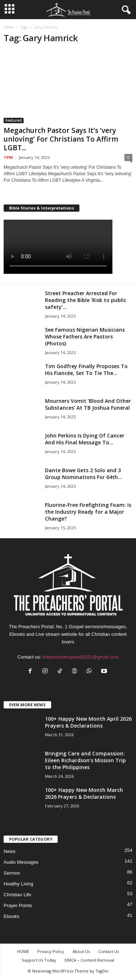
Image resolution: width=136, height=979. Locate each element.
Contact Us (108, 951)
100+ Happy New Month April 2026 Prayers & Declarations (88, 722)
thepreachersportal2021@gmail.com (80, 657)
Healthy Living (18, 884)
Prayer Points (18, 905)
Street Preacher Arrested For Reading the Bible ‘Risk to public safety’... (85, 300)
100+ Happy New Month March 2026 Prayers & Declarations (84, 793)
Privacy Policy (50, 951)
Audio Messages (21, 862)
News (10, 851)
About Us (81, 951)
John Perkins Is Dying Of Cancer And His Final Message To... (84, 439)
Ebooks (11, 916)
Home (8, 27)
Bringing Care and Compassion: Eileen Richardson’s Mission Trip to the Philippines (85, 760)
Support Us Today (39, 960)
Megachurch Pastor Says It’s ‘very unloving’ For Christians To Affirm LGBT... (61, 139)
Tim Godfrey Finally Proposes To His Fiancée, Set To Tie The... (86, 369)
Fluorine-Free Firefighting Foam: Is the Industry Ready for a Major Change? (88, 511)
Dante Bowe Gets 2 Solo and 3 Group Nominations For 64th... (83, 473)
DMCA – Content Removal (89, 960)
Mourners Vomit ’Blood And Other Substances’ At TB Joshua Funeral (88, 404)
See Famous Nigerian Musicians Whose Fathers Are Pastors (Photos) (85, 336)
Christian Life (17, 894)
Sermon (12, 873)
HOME (23, 951)
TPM (8, 157)
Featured (13, 120)
